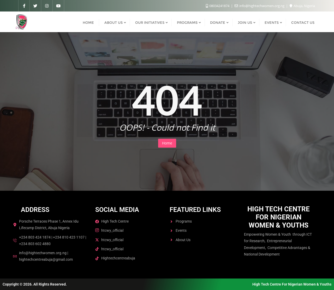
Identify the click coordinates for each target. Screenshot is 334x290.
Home (167, 143)
